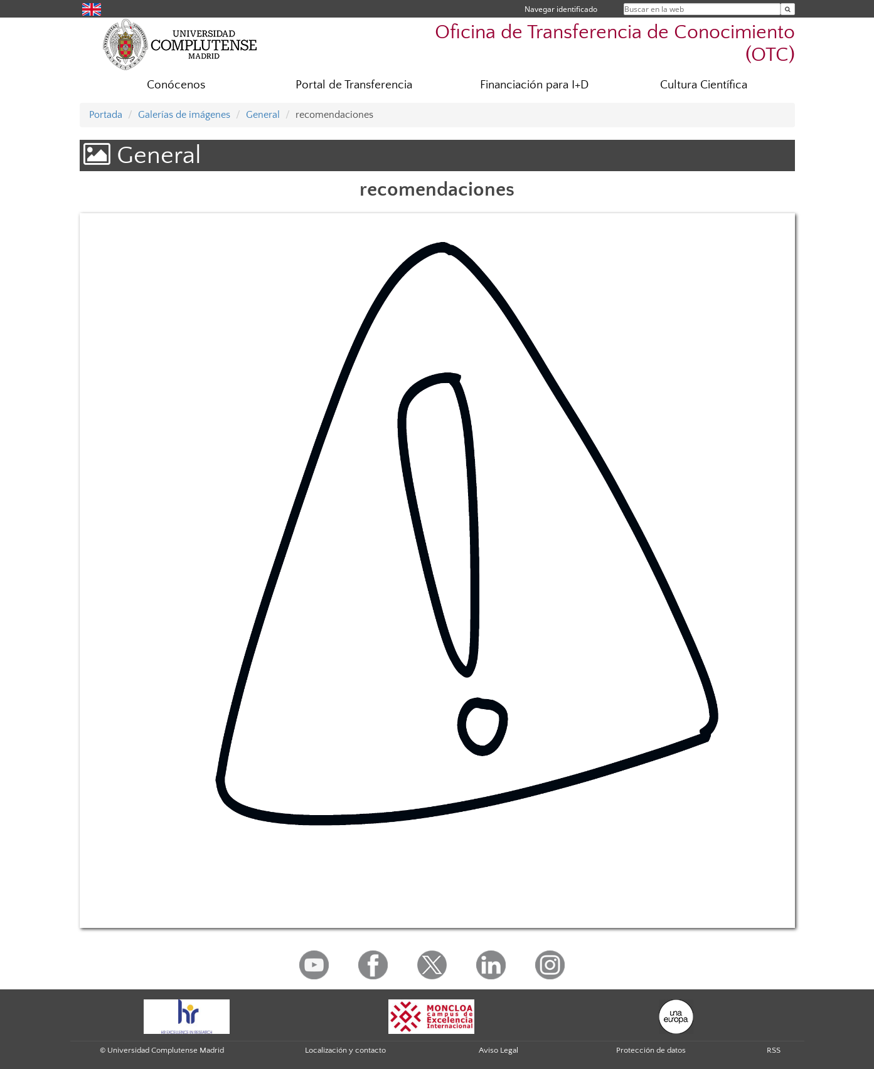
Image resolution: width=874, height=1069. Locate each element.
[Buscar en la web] (788, 9)
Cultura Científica (703, 85)
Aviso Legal (498, 1050)
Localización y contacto (345, 1050)
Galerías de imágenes (184, 114)
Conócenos (176, 85)
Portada (105, 114)
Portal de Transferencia (354, 85)
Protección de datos (651, 1050)
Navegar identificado (561, 9)
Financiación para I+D (534, 85)
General (263, 114)
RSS (774, 1050)
